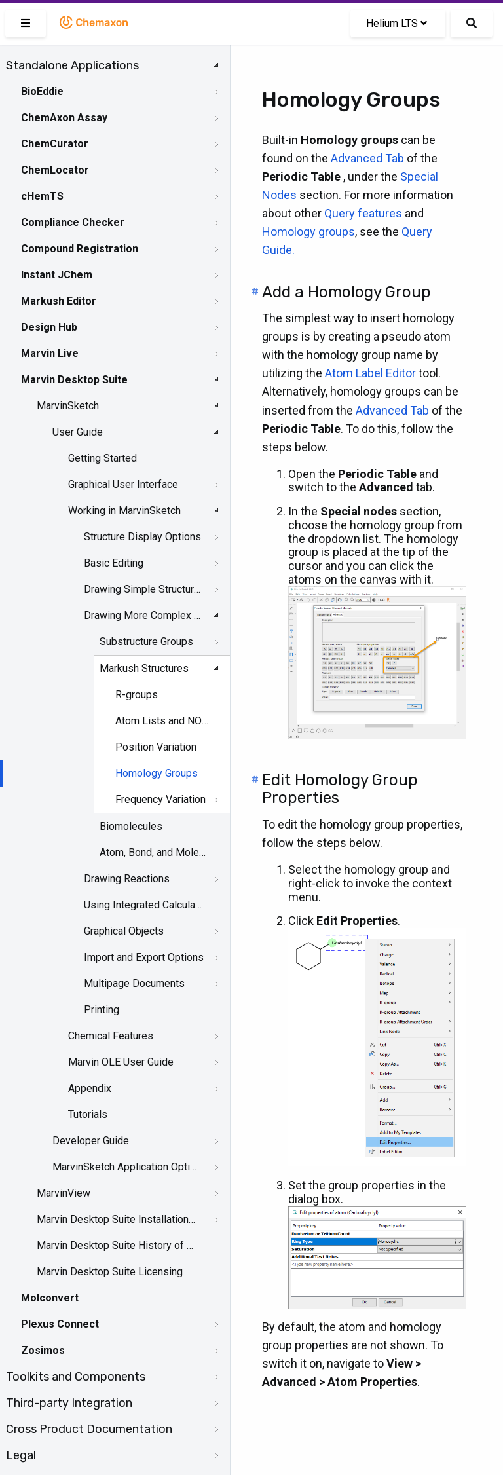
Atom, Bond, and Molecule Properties (154, 852)
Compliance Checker (72, 222)
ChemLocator (55, 170)
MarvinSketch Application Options (125, 1167)
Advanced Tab (367, 158)
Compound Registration (79, 248)
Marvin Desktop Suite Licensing (110, 1271)
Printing (101, 1009)
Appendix (89, 1088)
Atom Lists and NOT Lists (163, 721)
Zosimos (43, 1350)
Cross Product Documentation (89, 1429)
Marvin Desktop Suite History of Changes (116, 1245)
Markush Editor (58, 301)
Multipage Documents (134, 983)
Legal (21, 1455)
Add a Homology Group (346, 292)
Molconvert (50, 1298)
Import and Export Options (144, 957)
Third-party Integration (69, 1403)
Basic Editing (113, 563)
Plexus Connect (60, 1324)
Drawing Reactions (127, 878)
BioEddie (42, 91)
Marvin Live (50, 353)
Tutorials (87, 1114)
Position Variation (155, 747)
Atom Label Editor (370, 373)
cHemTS (42, 196)
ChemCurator (54, 144)
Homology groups (308, 231)
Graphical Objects (124, 931)
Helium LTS (396, 23)
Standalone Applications (72, 65)
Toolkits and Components (75, 1377)
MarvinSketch (68, 406)
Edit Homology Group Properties (340, 789)
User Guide (77, 432)
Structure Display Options (142, 537)
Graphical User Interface (123, 484)
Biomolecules (131, 826)
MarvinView (63, 1193)
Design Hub (49, 327)
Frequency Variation (160, 799)
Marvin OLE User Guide (121, 1062)
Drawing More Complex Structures (144, 615)
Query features (363, 213)
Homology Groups (156, 773)
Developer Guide (90, 1140)
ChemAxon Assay (64, 117)
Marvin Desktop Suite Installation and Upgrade (116, 1219)
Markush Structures (144, 668)
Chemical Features (110, 1036)
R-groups (136, 694)
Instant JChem (56, 275)
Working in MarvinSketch (124, 510)
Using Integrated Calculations (144, 905)
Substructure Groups (146, 641)
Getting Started (102, 458)
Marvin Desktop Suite (74, 379)
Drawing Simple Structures (144, 589)
